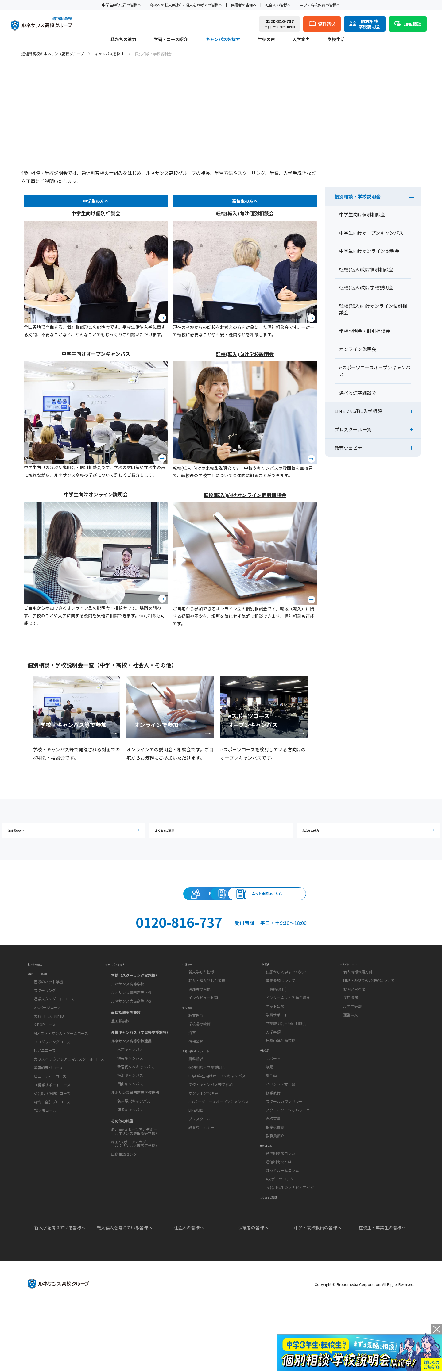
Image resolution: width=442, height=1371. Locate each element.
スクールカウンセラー (284, 1144)
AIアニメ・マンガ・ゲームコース (61, 1073)
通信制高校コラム (280, 1207)
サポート (273, 1101)
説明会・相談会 (108, 910)
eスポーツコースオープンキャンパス (218, 1155)
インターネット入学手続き (288, 1031)
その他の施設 (122, 1150)
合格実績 (273, 1162)
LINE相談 (195, 1164)
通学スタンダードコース (54, 1039)
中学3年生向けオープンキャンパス (217, 1129)
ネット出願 (275, 1039)
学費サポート (277, 1048)
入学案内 (301, 39)
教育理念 (195, 1058)
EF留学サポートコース (52, 1124)
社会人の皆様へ (278, 4)
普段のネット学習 (48, 1021)
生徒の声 (266, 39)
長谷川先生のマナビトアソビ (290, 1241)
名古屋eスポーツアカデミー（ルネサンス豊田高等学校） (135, 1161)
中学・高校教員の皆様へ (320, 4)
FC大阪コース (45, 1150)
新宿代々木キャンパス (135, 1096)
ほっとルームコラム (282, 1224)
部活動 (271, 1119)
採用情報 (350, 1031)
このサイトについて (356, 994)
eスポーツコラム (279, 1232)
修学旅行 (273, 1136)
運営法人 (350, 1048)
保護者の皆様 (199, 1022)
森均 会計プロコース (52, 1142)
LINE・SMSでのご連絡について (368, 1013)
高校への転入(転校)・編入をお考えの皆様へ (186, 4)
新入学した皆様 (201, 1005)
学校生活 (336, 39)
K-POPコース (45, 1064)
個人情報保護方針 (358, 1005)
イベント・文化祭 (280, 1127)
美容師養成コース (48, 1107)
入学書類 (273, 1065)
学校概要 (191, 1047)
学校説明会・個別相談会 (286, 1056)
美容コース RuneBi (49, 1056)
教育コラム (270, 1195)
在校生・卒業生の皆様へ (382, 1291)
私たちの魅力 (123, 39)
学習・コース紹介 (171, 39)
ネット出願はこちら (333, 910)
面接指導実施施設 (126, 1042)
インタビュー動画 (203, 1031)
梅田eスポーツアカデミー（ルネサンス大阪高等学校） (135, 1173)
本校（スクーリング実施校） (135, 1005)
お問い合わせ (354, 1022)
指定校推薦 (275, 1170)
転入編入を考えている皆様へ (124, 1291)
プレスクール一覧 (353, 429)
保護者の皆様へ (244, 4)
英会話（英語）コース (52, 1133)
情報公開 (195, 1084)
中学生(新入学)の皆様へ (121, 4)
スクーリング (45, 1030)
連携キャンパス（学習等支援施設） (140, 1062)
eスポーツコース (47, 1047)
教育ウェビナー (351, 448)
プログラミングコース (52, 1081)
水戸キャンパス (130, 1079)
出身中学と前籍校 (280, 1073)
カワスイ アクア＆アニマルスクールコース (69, 1099)
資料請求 (221, 910)
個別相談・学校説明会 (358, 196)
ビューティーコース (50, 1116)
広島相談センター (126, 1184)
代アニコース (45, 1090)
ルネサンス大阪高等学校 (131, 1031)
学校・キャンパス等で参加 (210, 1138)
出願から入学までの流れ (286, 1005)
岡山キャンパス (130, 1113)
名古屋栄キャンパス (133, 1131)
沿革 (192, 1076)
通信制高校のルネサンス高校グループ (52, 53)
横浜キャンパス (130, 1105)
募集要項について (280, 1013)
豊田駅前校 (120, 1050)
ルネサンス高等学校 (127, 1013)
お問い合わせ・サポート (206, 1101)
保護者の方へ (87, 835)
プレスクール (199, 1172)
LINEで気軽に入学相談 (358, 411)
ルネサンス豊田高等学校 (131, 1022)
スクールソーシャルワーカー (290, 1153)
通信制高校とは (279, 1215)
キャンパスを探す (223, 39)
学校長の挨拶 (199, 1067)
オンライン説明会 (203, 1147)
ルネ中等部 (352, 1039)
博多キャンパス (130, 1139)
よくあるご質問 (222, 835)
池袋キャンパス (130, 1088)
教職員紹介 (275, 1179)
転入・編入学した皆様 (206, 1013)
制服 (269, 1110)
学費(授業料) (276, 1022)
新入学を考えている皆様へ (60, 1291)
